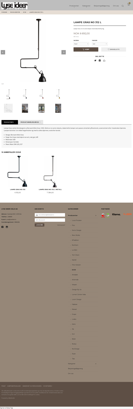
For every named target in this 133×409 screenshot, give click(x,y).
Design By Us (76, 289)
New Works (76, 235)
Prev (3, 52)
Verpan (74, 285)
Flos (73, 225)
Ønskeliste (113, 49)
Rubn (74, 354)
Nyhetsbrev (47, 386)
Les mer (19, 394)
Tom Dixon (75, 255)
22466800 (9, 217)
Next (63, 52)
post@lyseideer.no (11, 219)
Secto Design (76, 230)
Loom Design (76, 299)
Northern (75, 245)
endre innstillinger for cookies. (32, 394)
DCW (74, 270)
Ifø (73, 329)
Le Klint (74, 250)
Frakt (3, 386)
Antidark (75, 275)
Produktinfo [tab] (9, 122)
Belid (73, 339)
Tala (73, 359)
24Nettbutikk (11, 398)
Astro (74, 324)
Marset (74, 309)
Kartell (74, 260)
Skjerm (76, 40)
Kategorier (71, 364)
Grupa (74, 314)
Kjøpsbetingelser (14, 386)
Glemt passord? (61, 225)
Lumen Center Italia (79, 294)
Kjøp (86, 49)
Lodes (74, 319)
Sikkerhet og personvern (32, 386)
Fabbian (74, 304)
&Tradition (75, 240)
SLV (73, 334)
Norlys (74, 344)
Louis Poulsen (77, 220)
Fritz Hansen (76, 265)
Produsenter (73, 215)
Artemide (75, 280)
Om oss (70, 373)
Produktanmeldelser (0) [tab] (30, 122)
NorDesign (75, 349)
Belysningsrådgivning (75, 368)
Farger (94, 40)
